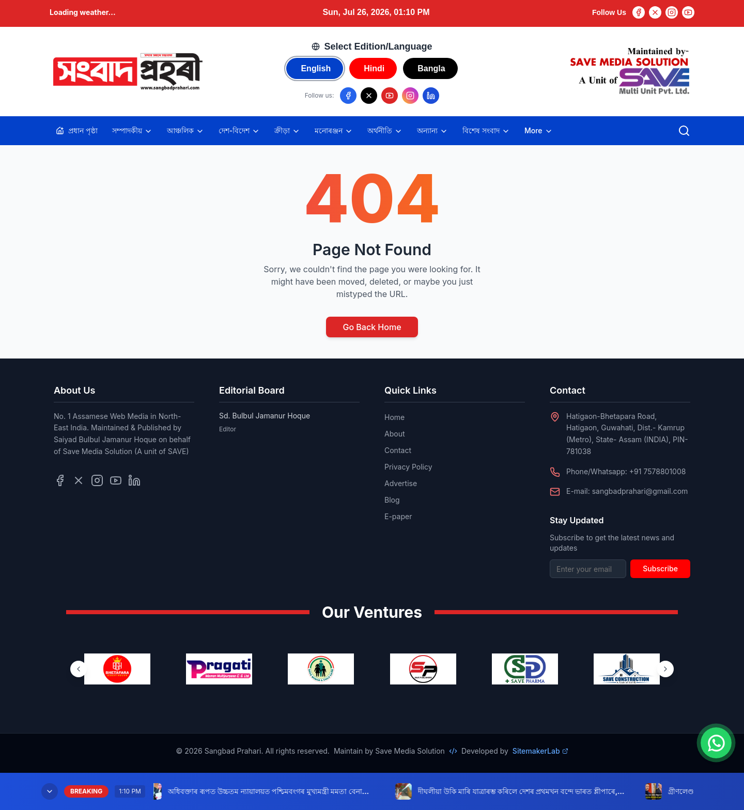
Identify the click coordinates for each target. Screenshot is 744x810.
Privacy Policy (408, 466)
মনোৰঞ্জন (334, 130)
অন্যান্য (432, 130)
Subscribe (660, 568)
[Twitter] (655, 12)
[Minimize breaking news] (49, 791)
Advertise (400, 483)
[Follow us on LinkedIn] (431, 95)
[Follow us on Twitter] (78, 480)
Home (394, 417)
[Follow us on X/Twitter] (369, 95)
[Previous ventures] (78, 669)
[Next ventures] (665, 669)
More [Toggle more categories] (538, 130)
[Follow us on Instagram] (410, 95)
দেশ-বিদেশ (239, 130)
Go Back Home (372, 327)
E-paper (398, 516)
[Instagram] (671, 12)
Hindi (374, 68)
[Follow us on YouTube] (389, 95)
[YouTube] (688, 12)
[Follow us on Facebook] (348, 95)
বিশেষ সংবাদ (486, 130)
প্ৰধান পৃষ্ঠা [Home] (77, 130)
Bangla (431, 68)
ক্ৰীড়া (287, 130)
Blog (392, 499)
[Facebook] (638, 12)
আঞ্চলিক (185, 130)
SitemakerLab (540, 750)
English (316, 68)
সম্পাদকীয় (132, 130)
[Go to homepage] (127, 72)
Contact (397, 450)
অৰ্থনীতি (384, 130)
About (394, 433)
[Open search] (684, 130)
